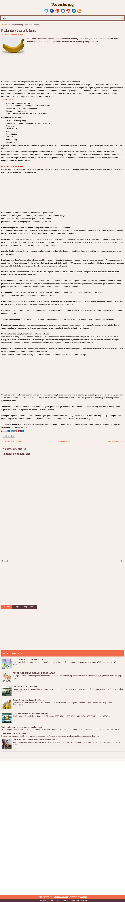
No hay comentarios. (18, 34)
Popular (6, 607)
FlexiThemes (49, 900)
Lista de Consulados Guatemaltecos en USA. (32, 714)
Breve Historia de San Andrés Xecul (28, 700)
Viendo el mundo (61, 897)
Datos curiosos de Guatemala (25, 687)
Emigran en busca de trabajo (13, 733)
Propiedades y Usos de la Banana (18, 30)
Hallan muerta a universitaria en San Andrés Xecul (35, 740)
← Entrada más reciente (11, 441)
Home (4, 25)
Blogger (83, 897)
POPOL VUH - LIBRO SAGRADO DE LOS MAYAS (34, 673)
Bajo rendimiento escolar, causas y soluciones (21, 727)
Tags (17, 607)
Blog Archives (29, 607)
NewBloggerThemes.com (78, 900)
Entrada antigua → (116, 441)
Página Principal (65, 441)
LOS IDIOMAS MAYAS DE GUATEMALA (30, 660)
